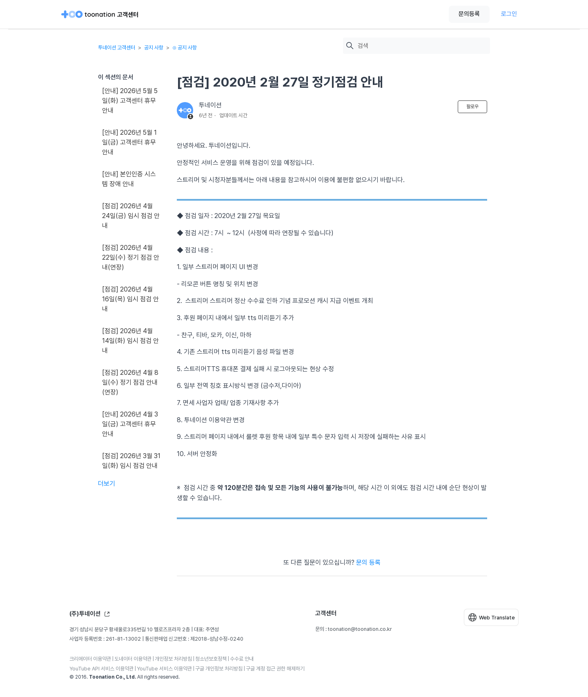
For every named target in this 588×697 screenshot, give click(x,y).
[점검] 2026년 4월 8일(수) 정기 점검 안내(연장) (130, 382)
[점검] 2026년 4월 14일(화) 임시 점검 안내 (130, 340)
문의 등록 (368, 562)
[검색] (422, 46)
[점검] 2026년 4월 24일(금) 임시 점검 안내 (131, 215)
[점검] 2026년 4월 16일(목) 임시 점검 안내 (130, 299)
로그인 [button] (509, 14)
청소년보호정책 (211, 659)
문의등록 (469, 14)
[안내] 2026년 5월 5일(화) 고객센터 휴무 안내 (130, 100)
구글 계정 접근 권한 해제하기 (275, 669)
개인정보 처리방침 (173, 659)
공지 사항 (153, 48)
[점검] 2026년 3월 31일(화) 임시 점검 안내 (131, 461)
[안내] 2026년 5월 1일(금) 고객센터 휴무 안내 (129, 142)
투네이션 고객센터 (116, 48)
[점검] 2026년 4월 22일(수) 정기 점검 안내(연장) (130, 257)
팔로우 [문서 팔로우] (472, 106)
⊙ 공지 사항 (184, 48)
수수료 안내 (242, 659)
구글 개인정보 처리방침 (219, 669)
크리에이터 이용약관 (90, 659)
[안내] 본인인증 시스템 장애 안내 (129, 179)
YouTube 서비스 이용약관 (164, 669)
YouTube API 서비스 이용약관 (101, 669)
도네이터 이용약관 (132, 659)
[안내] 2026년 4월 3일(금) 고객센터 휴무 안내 (130, 424)
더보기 (106, 484)
